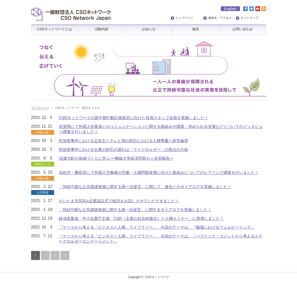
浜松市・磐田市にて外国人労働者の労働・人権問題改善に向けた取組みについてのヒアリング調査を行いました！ (159, 172)
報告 (195, 29)
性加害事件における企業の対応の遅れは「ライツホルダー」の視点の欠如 (123, 149)
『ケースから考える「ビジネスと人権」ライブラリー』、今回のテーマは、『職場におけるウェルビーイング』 (157, 227)
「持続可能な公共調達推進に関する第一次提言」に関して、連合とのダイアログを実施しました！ (145, 187)
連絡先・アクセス (220, 18)
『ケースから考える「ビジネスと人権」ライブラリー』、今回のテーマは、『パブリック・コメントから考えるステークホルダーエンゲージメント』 (160, 238)
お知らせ (148, 29)
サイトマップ (249, 18)
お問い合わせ (242, 29)
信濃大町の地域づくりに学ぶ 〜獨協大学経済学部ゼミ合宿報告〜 (116, 158)
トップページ (184, 18)
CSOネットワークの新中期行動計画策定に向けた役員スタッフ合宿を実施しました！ (133, 118)
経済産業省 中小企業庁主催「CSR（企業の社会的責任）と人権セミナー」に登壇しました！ (141, 218)
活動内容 (101, 29)
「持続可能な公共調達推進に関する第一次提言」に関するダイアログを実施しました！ (135, 210)
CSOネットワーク (157, 277)
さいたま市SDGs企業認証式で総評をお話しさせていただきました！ (119, 201)
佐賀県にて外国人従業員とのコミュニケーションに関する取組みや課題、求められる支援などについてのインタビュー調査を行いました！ (161, 129)
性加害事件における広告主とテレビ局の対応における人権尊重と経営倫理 (123, 141)
